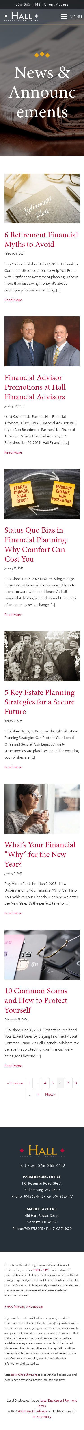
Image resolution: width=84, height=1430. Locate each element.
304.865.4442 (33, 1196)
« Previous (15, 1083)
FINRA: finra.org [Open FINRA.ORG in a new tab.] (14, 1306)
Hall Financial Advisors (32, 1411)
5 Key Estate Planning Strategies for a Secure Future (39, 702)
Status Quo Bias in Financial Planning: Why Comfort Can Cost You (36, 544)
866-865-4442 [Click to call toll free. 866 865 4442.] (51, 1165)
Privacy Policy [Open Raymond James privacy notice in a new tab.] (42, 1416)
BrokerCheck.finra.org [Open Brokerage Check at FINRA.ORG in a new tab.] (24, 1375)
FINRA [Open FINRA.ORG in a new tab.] (36, 1270)
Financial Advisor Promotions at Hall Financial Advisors (35, 387)
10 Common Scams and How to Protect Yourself (35, 1000)
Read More (13, 299)
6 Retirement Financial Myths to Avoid (41, 239)
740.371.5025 (33, 1228)
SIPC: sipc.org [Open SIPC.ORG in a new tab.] (34, 1306)
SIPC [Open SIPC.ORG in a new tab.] (46, 1270)
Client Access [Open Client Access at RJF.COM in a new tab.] (56, 4)
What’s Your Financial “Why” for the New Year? (39, 854)
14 (38, 1094)
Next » (50, 1094)
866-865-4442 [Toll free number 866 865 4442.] (28, 4)
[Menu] (71, 16)
